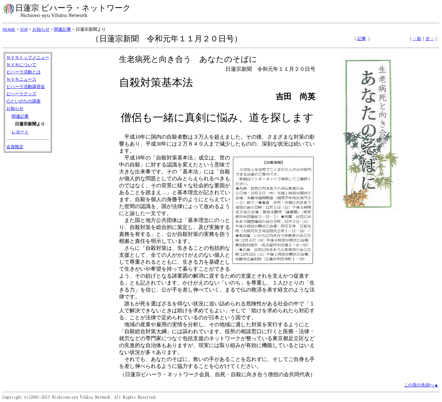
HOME (9, 29)
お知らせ (41, 29)
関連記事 (62, 29)
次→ (429, 38)
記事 (361, 38)
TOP (24, 29)
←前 (417, 38)
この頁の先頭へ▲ (421, 384)
